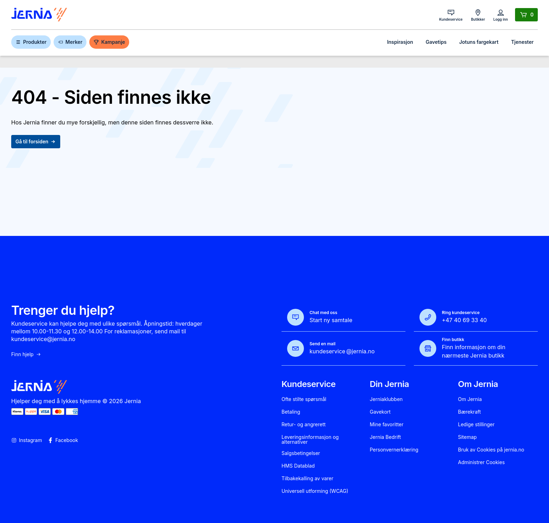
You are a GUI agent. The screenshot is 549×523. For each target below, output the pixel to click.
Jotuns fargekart (478, 42)
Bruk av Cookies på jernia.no (491, 449)
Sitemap (467, 437)
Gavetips (436, 42)
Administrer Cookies (481, 462)
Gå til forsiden (35, 141)
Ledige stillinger (476, 424)
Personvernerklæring (394, 449)
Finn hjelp (26, 354)
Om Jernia (470, 399)
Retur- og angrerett (304, 424)
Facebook (63, 440)
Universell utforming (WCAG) (315, 491)
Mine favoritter (386, 424)
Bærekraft (469, 411)
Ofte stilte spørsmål (304, 399)
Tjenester (522, 42)
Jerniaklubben (386, 399)
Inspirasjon (400, 42)
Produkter (31, 42)
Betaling (291, 411)
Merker (70, 42)
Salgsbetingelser (301, 453)
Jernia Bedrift (385, 437)
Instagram (26, 440)
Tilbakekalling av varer (307, 478)
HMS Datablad (298, 465)
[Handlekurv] (526, 14)
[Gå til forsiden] (39, 14)
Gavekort (380, 411)
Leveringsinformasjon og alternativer (310, 439)
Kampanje (109, 42)
